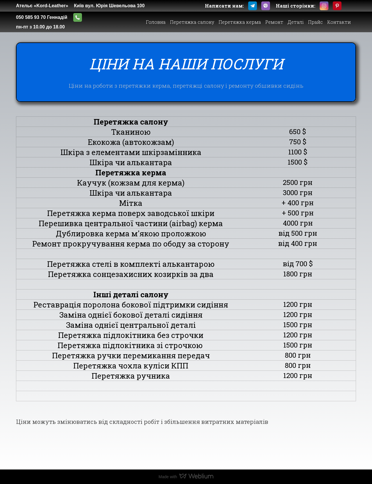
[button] (252, 5)
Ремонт (274, 22)
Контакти (339, 22)
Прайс (315, 22)
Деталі (296, 22)
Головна (156, 22)
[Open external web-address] (157, 6)
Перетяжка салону (192, 22)
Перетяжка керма (240, 22)
